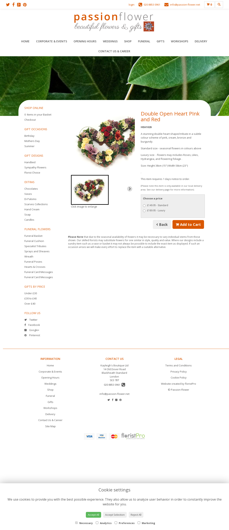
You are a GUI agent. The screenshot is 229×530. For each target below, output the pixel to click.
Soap (27, 214)
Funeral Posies (33, 261)
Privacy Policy (179, 371)
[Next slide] (129, 188)
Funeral (144, 41)
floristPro (190, 383)
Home (25, 41)
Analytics (104, 523)
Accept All (93, 514)
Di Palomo (30, 199)
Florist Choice (32, 172)
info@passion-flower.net (114, 394)
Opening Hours (85, 41)
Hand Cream (31, 209)
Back (162, 224)
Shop (127, 41)
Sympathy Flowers (35, 167)
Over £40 (29, 303)
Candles (29, 219)
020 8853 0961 (114, 384)
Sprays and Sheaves (37, 251)
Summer (29, 146)
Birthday (29, 136)
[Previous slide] (76, 188)
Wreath (28, 256)
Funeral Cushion (34, 241)
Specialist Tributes (35, 246)
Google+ (31, 330)
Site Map (50, 426)
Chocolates (31, 188)
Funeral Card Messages (38, 272)
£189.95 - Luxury (154, 210)
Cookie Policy (179, 377)
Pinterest (32, 335)
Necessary (84, 523)
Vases (28, 194)
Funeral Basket (33, 236)
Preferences (125, 523)
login (131, 4)
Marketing (146, 523)
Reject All (136, 514)
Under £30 (30, 293)
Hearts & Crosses (34, 267)
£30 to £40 (30, 298)
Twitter (30, 319)
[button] (90, 190)
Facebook (32, 325)
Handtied (29, 162)
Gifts (160, 41)
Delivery (201, 41)
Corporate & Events (51, 41)
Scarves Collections (36, 204)
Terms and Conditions (178, 365)
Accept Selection (115, 514)
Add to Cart (188, 224)
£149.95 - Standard (155, 205)
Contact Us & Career (114, 51)
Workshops (179, 41)
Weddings (110, 41)
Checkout (30, 119)
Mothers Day (32, 141)
